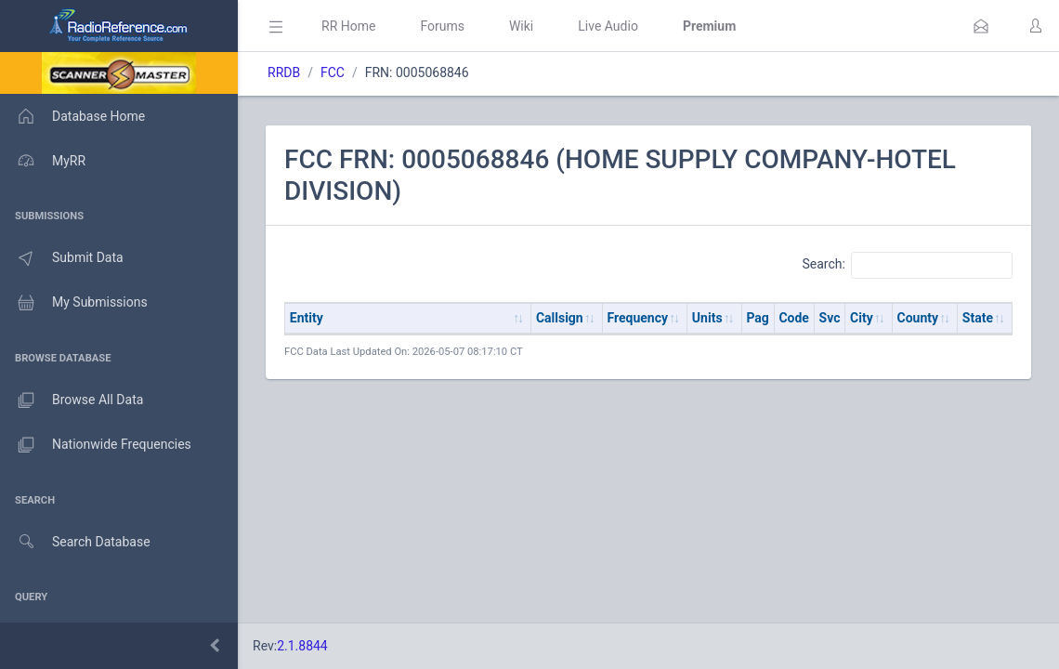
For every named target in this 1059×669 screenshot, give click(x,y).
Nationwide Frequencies (95, 445)
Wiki (521, 26)
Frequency (638, 317)
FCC (332, 72)
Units (707, 317)
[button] (981, 26)
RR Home (348, 26)
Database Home (72, 116)
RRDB (284, 72)
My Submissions (74, 303)
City (861, 317)
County (918, 317)
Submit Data (62, 258)
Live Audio (608, 26)
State (977, 317)
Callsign (559, 317)
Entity (306, 317)
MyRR (42, 160)
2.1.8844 (302, 645)
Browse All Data (71, 400)
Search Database (75, 542)
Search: (907, 265)
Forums (442, 26)
